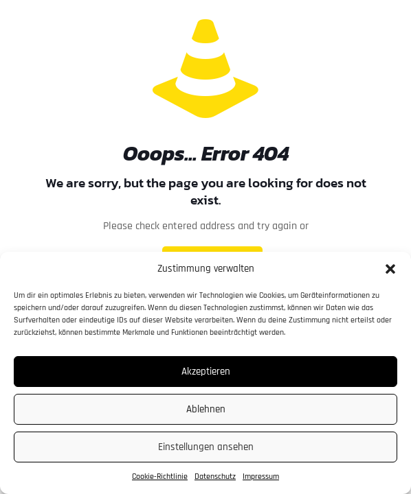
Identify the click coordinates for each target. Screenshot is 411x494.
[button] (390, 269)
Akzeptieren (205, 371)
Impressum (261, 476)
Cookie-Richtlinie (160, 476)
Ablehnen (205, 409)
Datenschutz (215, 476)
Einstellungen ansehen (206, 447)
